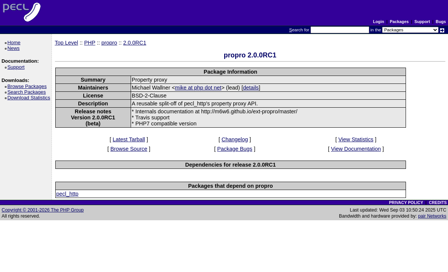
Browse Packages (28, 86)
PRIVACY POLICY (406, 202)
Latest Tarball (129, 139)
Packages (399, 21)
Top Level (66, 43)
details (251, 88)
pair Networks (432, 216)
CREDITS (437, 202)
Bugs (441, 21)
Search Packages (27, 92)
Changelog (235, 139)
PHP (89, 43)
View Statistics (356, 139)
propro (109, 43)
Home (14, 42)
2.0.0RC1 (134, 43)
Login (378, 21)
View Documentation (356, 149)
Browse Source (128, 149)
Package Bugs (234, 149)
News (14, 48)
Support (422, 21)
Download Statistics (29, 97)
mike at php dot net (198, 88)
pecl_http (67, 194)
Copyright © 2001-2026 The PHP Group (43, 210)
